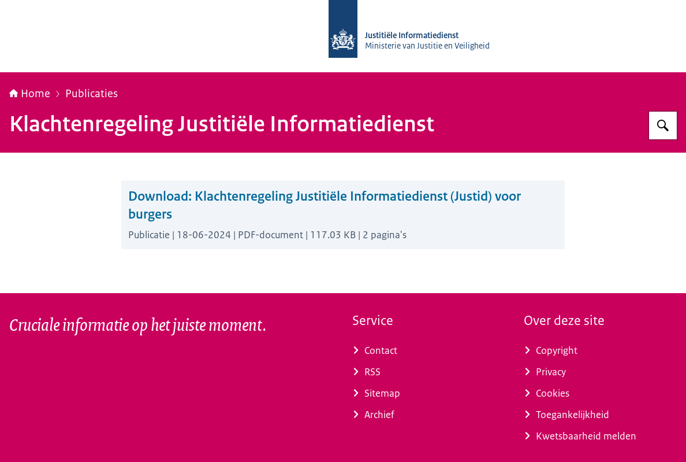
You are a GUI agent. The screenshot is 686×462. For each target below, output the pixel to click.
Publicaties (91, 94)
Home (29, 94)
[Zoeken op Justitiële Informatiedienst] (663, 125)
